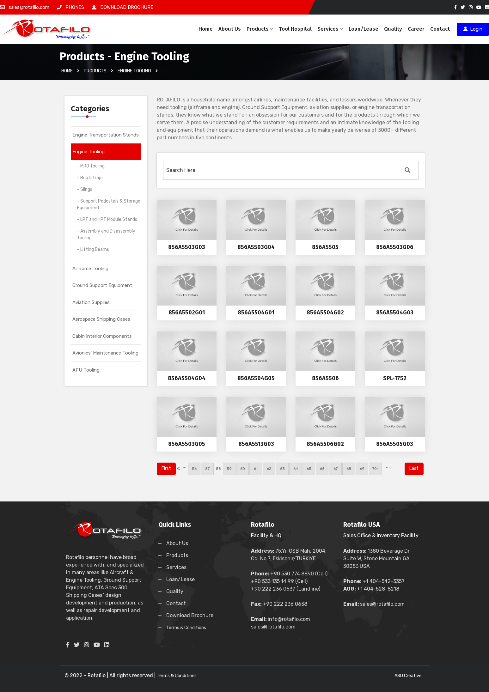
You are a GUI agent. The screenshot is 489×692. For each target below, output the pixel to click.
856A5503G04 (256, 247)
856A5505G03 (394, 443)
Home (206, 29)
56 (194, 468)
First (166, 468)
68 (348, 468)
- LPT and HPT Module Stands (107, 219)
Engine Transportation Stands (105, 135)
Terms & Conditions (186, 627)
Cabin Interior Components (102, 336)
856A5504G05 (256, 378)
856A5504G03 (394, 312)
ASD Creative (408, 675)
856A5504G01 (256, 312)
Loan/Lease (363, 29)
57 (207, 468)
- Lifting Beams (93, 249)
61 (256, 468)
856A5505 (325, 247)
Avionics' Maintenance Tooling (105, 353)
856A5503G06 (394, 247)
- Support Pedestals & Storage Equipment (108, 204)
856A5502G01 (186, 312)
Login (472, 29)
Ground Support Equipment (102, 285)
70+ (375, 468)
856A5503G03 (186, 247)
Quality (393, 29)
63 (282, 468)
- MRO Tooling (91, 166)
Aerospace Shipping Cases (101, 319)
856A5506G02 (325, 443)
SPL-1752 (394, 378)
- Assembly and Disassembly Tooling (106, 234)
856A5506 (325, 378)
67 (336, 468)
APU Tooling (86, 370)
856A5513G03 (256, 443)
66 (322, 468)
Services (330, 29)
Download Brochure (189, 615)
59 (229, 468)
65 (309, 468)
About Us (229, 29)
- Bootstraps (90, 177)
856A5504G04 (186, 378)
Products (260, 29)
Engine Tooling (88, 152)
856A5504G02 (325, 312)
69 (362, 468)
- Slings (84, 189)
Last (414, 468)
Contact (440, 29)
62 (269, 468)
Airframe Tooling (90, 268)
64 (295, 468)
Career (416, 29)
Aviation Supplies (91, 302)
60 (242, 468)
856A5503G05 (186, 443)
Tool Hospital (295, 29)
